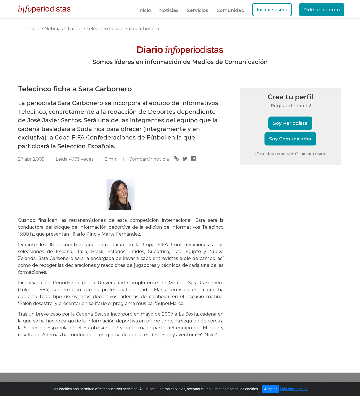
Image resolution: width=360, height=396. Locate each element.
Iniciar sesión (272, 9)
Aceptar (270, 389)
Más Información (294, 389)
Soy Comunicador (290, 139)
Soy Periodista (290, 123)
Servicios (197, 10)
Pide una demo (322, 9)
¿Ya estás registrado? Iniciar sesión (290, 153)
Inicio (144, 10)
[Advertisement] (274, 248)
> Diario (73, 28)
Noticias (169, 10)
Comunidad (231, 10)
